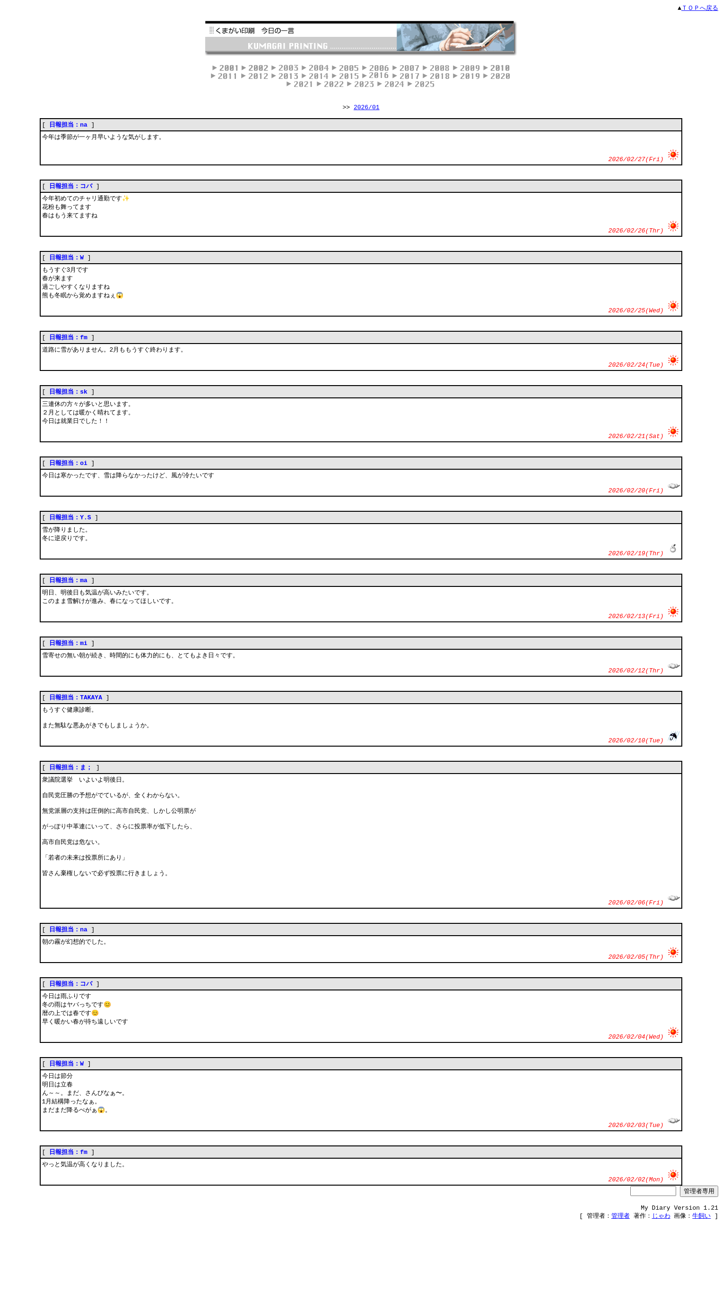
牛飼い (701, 1299)
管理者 (620, 1299)
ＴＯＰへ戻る (699, 8)
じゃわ (661, 1299)
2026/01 (367, 108)
